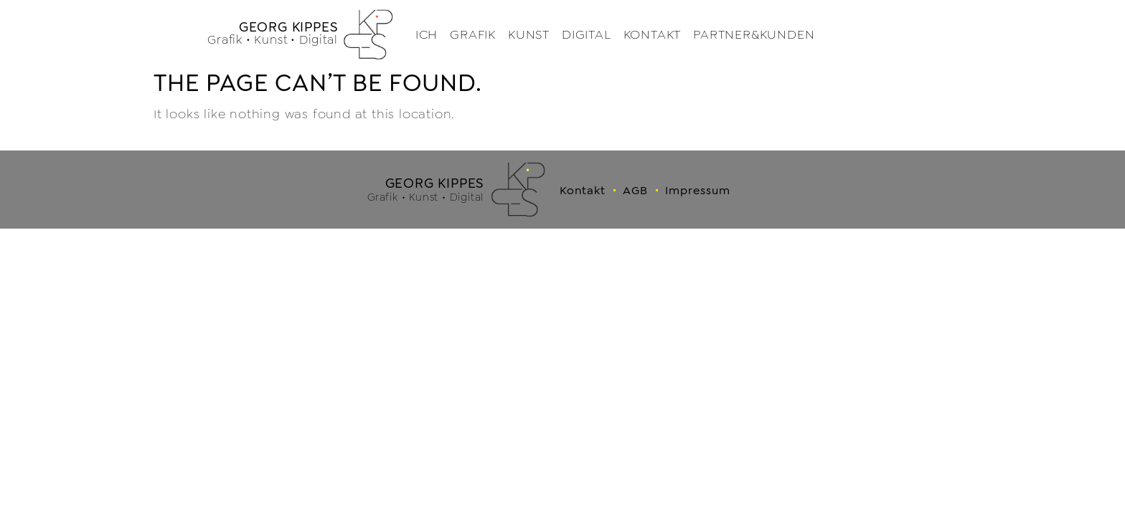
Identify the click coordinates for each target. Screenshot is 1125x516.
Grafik (473, 35)
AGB (635, 190)
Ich (426, 35)
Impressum (697, 190)
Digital (586, 35)
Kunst (529, 35)
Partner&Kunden (753, 35)
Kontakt (652, 35)
